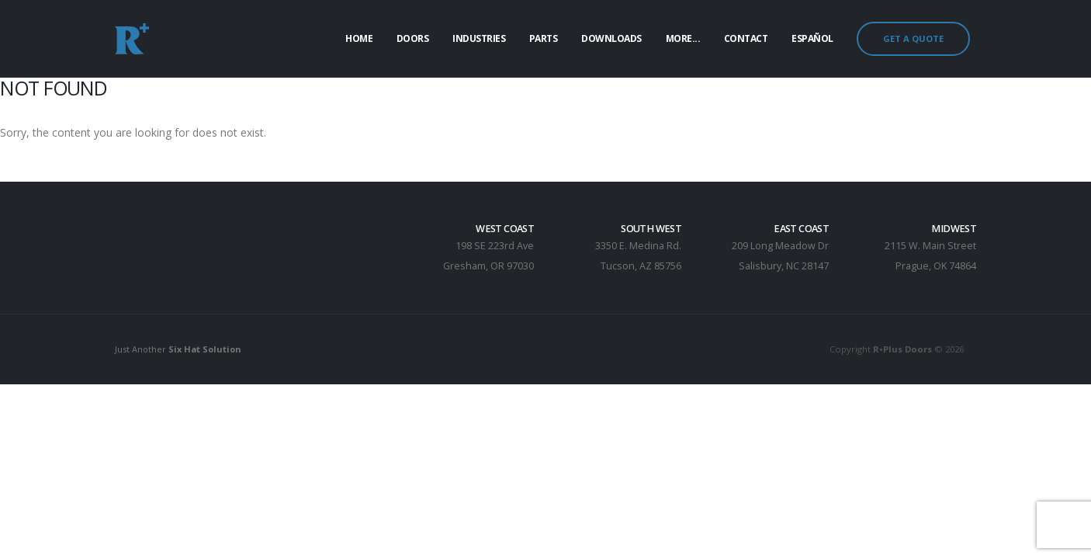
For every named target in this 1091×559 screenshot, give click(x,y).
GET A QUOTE (913, 38)
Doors (413, 38)
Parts (543, 38)
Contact (746, 38)
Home (358, 38)
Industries (478, 38)
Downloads (611, 38)
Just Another (180, 349)
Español (812, 38)
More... (683, 38)
